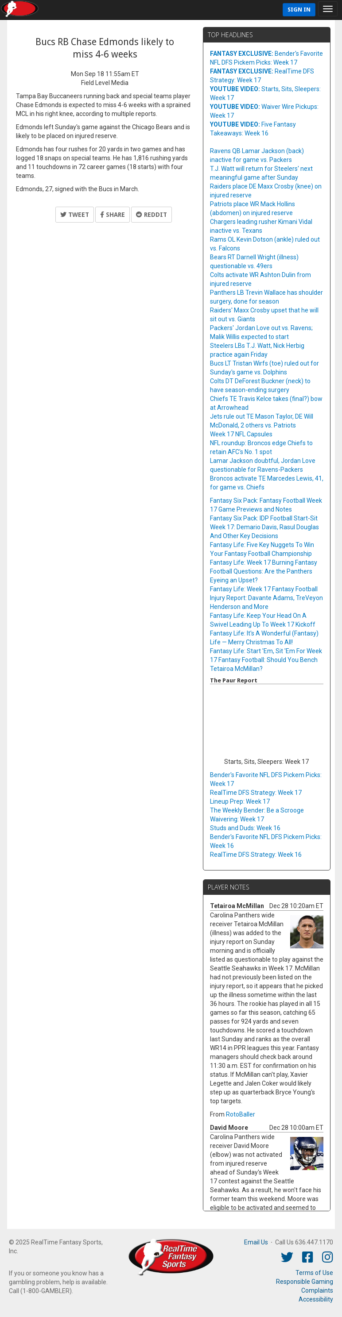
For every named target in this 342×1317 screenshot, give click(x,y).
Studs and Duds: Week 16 (245, 828)
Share (112, 214)
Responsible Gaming (304, 1281)
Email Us (256, 1242)
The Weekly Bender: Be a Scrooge (257, 810)
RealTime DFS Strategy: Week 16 (256, 854)
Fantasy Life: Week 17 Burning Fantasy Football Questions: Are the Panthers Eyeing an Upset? (263, 571)
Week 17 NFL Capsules (241, 434)
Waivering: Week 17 (237, 819)
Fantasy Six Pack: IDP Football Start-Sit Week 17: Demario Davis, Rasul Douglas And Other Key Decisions (264, 527)
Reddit (151, 214)
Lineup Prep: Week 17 (240, 801)
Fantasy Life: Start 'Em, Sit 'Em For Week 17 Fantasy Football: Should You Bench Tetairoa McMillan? (266, 659)
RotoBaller (240, 1114)
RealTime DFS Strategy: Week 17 (256, 792)
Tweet (74, 214)
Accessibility (316, 1299)
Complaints (317, 1290)
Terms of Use (314, 1272)
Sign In (299, 9)
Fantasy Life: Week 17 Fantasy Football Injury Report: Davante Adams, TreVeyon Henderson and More (266, 597)
